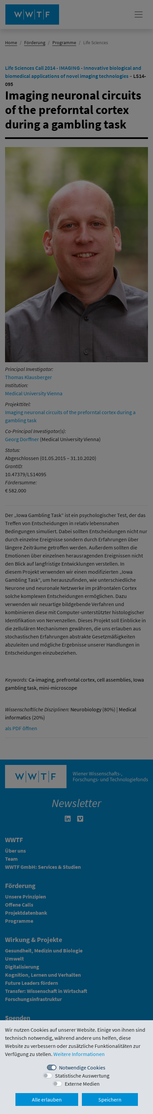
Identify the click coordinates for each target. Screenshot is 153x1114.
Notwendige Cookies (82, 1067)
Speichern (109, 1099)
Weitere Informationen (79, 1054)
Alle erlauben (47, 1099)
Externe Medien (82, 1083)
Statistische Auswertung (82, 1075)
